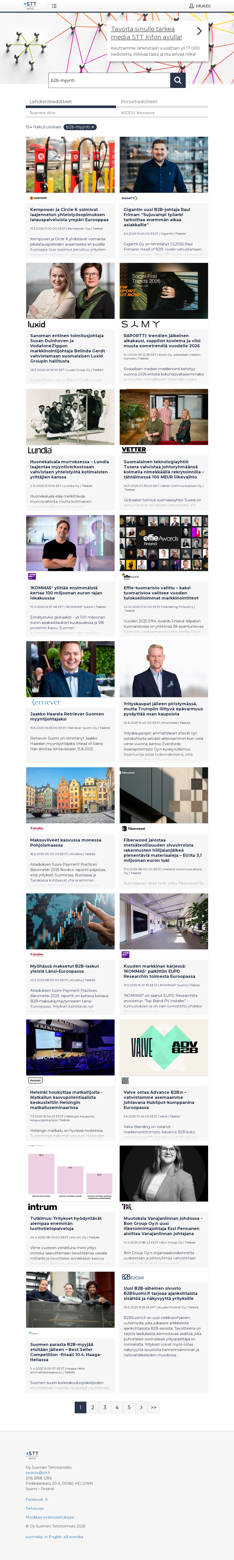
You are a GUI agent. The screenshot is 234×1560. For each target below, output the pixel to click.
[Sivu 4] (117, 1407)
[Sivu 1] (80, 1407)
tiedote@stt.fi (38, 1473)
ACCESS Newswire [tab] (138, 113)
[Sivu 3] (105, 1407)
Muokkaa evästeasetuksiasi (50, 1517)
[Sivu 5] (129, 1407)
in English (53, 1537)
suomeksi (34, 1537)
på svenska (73, 1537)
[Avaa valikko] (55, 6)
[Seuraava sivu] (141, 1407)
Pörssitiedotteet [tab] (139, 101)
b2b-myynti (80, 127)
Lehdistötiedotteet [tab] (51, 101)
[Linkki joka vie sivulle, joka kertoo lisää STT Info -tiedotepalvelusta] (158, 41)
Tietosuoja (35, 1508)
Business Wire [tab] (42, 113)
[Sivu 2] (93, 1407)
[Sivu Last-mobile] (154, 1407)
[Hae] (109, 80)
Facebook (34, 1499)
